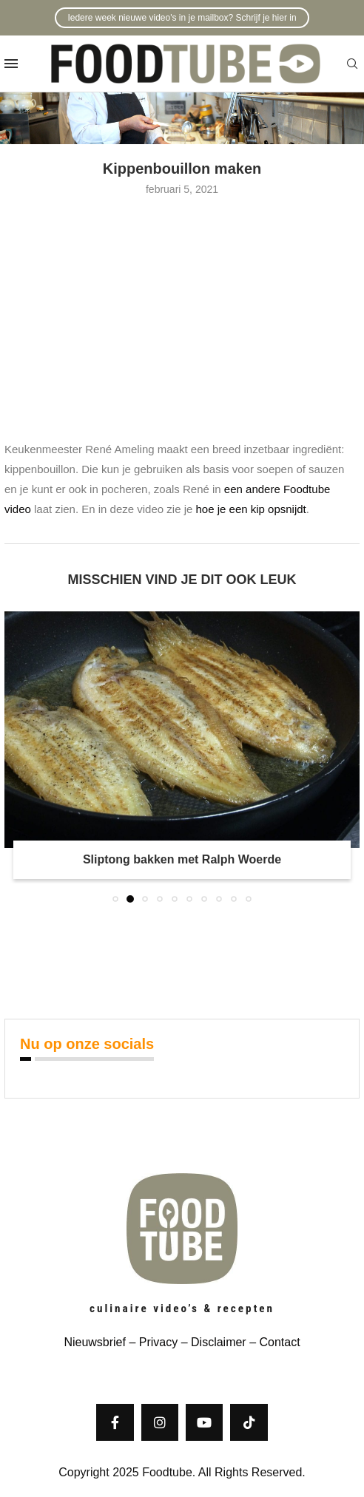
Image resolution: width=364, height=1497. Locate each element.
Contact (279, 1342)
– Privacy (152, 1342)
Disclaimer (218, 1342)
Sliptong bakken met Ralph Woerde (182, 859)
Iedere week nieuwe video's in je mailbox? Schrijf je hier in (181, 18)
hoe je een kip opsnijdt (251, 509)
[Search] (352, 64)
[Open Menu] (11, 63)
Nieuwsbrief (95, 1342)
